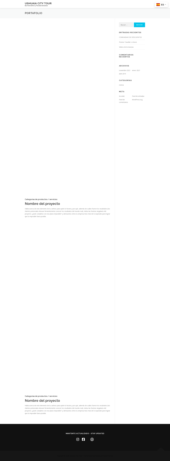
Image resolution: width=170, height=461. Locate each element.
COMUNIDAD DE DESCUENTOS (130, 37)
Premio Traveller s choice (128, 42)
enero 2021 (136, 70)
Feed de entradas (138, 96)
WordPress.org (137, 100)
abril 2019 (122, 74)
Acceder (122, 96)
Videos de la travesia (126, 47)
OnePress (91, 456)
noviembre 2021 (124, 70)
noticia (121, 85)
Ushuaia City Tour (38, 3)
